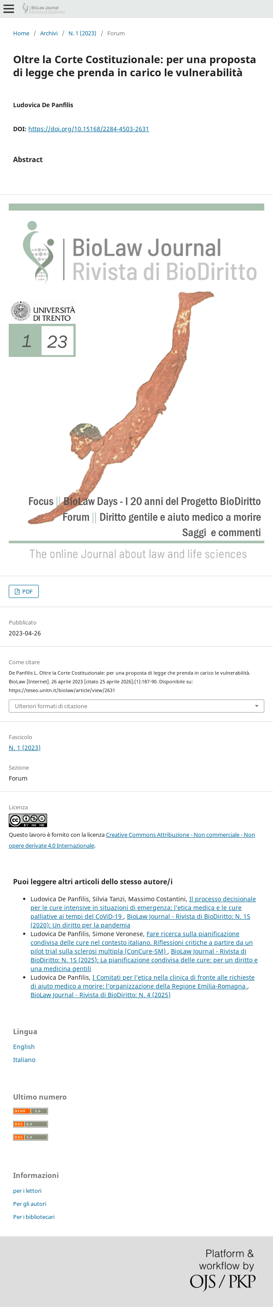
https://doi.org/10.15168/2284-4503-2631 (88, 129)
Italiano (24, 1060)
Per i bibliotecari (34, 1217)
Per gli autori (29, 1204)
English (24, 1046)
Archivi (49, 33)
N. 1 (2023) (82, 33)
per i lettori (27, 1191)
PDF (27, 591)
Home (21, 33)
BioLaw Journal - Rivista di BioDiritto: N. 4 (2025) (101, 995)
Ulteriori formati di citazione (51, 706)
